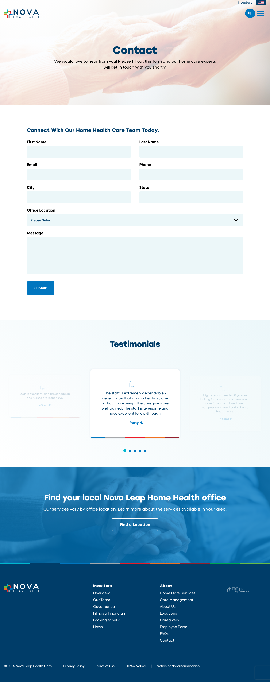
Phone (145, 164)
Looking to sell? (106, 620)
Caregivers (169, 620)
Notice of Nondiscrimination (178, 666)
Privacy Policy (73, 666)
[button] (124, 453)
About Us (168, 607)
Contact (167, 640)
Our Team (101, 600)
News (98, 627)
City (31, 187)
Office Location (41, 210)
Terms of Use (105, 666)
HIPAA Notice (136, 666)
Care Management (176, 600)
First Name (37, 141)
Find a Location (135, 524)
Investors (245, 2)
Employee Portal (174, 627)
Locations (168, 613)
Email (32, 164)
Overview (101, 593)
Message (35, 233)
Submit (40, 288)
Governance (104, 607)
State (144, 187)
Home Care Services (178, 593)
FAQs (164, 634)
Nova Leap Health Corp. (21, 13)
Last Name (149, 141)
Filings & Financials (109, 613)
